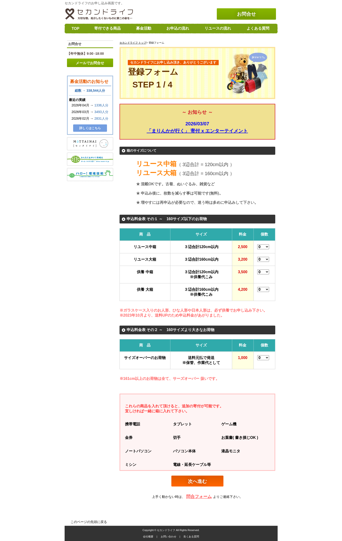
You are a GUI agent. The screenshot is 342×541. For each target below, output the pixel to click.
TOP (76, 29)
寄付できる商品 (107, 28)
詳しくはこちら (90, 128)
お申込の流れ (177, 28)
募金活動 (143, 28)
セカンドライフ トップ (133, 42)
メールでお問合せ (90, 63)
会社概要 (148, 536)
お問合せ (246, 14)
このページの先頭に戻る (89, 522)
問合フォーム (199, 496)
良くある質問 (191, 536)
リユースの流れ (217, 28)
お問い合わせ (169, 536)
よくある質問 (258, 28)
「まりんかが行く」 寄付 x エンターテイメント (197, 130)
